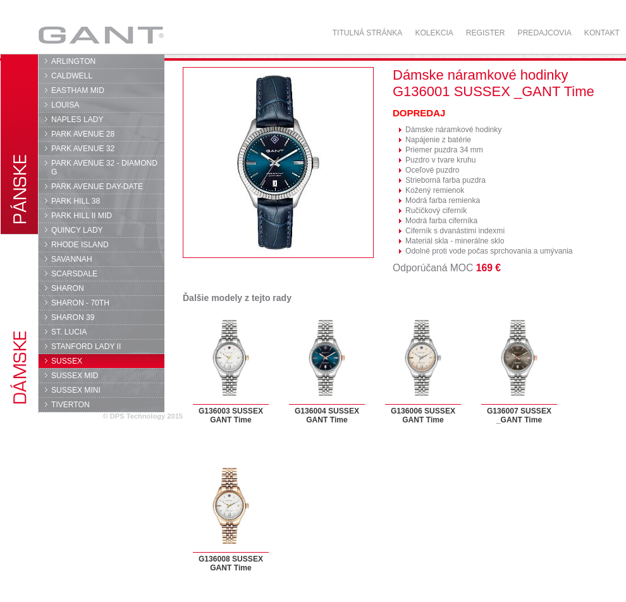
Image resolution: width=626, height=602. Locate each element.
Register (485, 32)
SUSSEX (66, 361)
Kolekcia (434, 32)
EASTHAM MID (77, 90)
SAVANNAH (71, 259)
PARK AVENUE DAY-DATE (97, 186)
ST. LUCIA (69, 332)
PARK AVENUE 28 (82, 134)
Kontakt (602, 32)
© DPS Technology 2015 (142, 416)
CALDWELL (71, 75)
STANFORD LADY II (86, 346)
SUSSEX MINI (76, 390)
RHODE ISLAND (80, 244)
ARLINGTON (73, 61)
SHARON (67, 288)
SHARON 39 (72, 317)
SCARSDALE (74, 273)
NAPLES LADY (77, 119)
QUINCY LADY (77, 230)
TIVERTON (70, 404)
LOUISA (65, 105)
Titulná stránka (368, 32)
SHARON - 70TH (80, 302)
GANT (101, 34)
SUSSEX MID (75, 375)
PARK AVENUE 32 (82, 148)
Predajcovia (545, 32)
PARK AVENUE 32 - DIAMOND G (104, 167)
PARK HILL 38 (75, 201)
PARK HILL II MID (81, 215)
